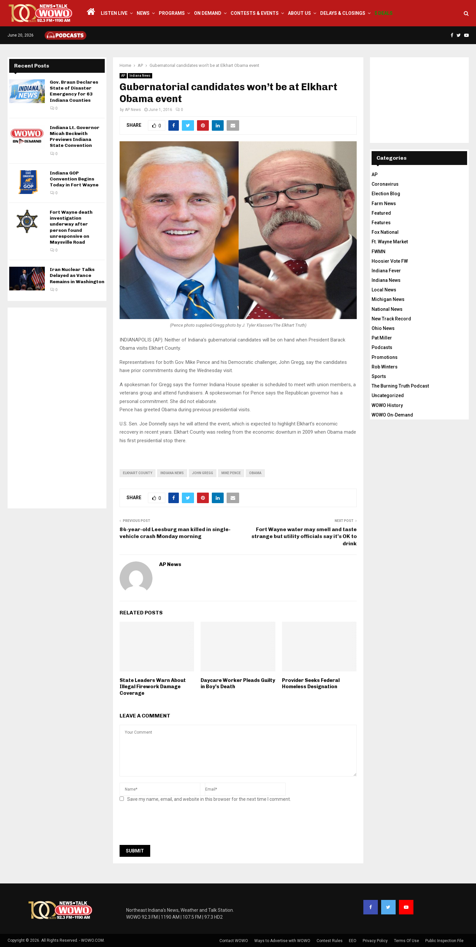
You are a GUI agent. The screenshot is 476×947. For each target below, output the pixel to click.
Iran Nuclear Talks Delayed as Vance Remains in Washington (77, 275)
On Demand (207, 13)
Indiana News (140, 75)
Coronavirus (385, 184)
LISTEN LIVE (114, 13)
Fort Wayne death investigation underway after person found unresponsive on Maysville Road (71, 227)
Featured (381, 213)
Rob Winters (385, 366)
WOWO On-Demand (392, 415)
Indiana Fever (386, 270)
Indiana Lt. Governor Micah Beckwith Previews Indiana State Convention (74, 137)
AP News (133, 109)
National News (387, 309)
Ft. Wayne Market (390, 241)
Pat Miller (382, 337)
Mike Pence (231, 473)
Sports (379, 376)
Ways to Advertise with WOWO (282, 940)
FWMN (378, 251)
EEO (352, 940)
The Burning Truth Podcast (400, 386)
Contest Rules (330, 940)
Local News (384, 289)
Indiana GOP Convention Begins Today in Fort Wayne (74, 179)
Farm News (384, 203)
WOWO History (387, 405)
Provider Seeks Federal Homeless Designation (311, 683)
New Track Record (391, 318)
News (143, 13)
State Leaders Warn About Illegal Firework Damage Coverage (153, 686)
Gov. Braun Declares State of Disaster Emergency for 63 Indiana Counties (74, 91)
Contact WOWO (233, 940)
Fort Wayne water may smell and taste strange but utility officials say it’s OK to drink (304, 536)
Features (381, 222)
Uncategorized (388, 395)
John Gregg (202, 473)
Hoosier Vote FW (390, 261)
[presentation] (170, 825)
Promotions (385, 357)
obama (255, 473)
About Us (299, 13)
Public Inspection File (444, 940)
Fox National (385, 232)
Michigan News (388, 299)
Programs (172, 13)
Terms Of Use (406, 940)
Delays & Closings (342, 13)
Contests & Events (255, 13)
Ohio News (383, 328)
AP (123, 75)
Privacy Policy (375, 940)
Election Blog (386, 193)
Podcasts (382, 347)
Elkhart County (137, 473)
